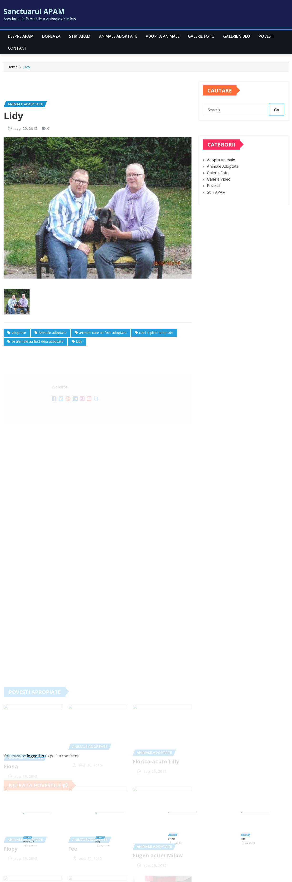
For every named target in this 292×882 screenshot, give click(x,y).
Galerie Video (236, 36)
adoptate (18, 372)
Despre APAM (21, 36)
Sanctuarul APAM (34, 11)
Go (276, 116)
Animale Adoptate (118, 36)
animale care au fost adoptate (102, 372)
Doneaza (51, 36)
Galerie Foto (201, 36)
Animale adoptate (52, 372)
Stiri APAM (80, 36)
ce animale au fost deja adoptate (37, 381)
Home (12, 68)
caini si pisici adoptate (156, 372)
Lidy (26, 68)
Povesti (266, 36)
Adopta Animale (162, 36)
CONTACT (17, 48)
